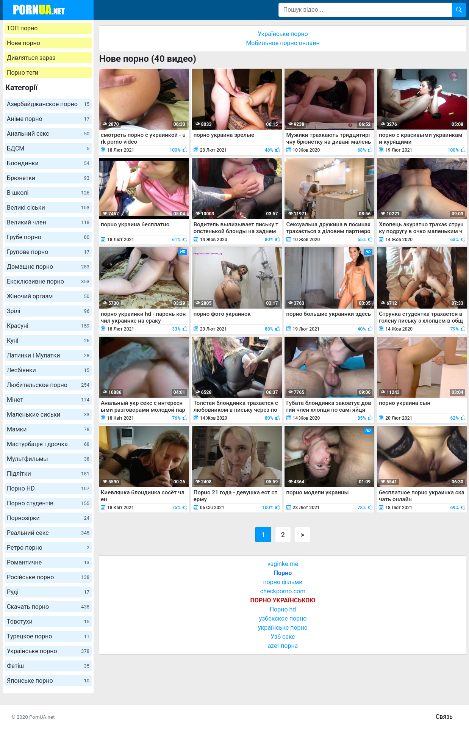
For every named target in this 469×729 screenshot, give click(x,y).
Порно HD (48, 488)
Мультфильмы (48, 458)
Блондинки (48, 163)
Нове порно (23, 43)
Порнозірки (48, 518)
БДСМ (48, 148)
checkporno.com (282, 591)
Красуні (48, 325)
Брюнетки (48, 178)
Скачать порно (48, 606)
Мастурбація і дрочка (48, 444)
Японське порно (48, 680)
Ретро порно (48, 547)
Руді (48, 592)
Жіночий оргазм (48, 296)
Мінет (48, 399)
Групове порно (48, 252)
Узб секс (282, 636)
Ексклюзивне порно (48, 281)
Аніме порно (48, 118)
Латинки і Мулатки (48, 355)
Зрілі (48, 311)
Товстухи (48, 621)
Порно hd (283, 609)
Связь (444, 716)
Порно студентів (48, 503)
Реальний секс (48, 532)
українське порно (283, 627)
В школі (48, 192)
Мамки (48, 429)
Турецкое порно (48, 636)
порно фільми (282, 582)
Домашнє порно (48, 266)
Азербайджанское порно (48, 104)
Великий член (48, 222)
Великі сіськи (48, 207)
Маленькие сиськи (48, 414)
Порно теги (22, 72)
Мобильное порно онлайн (282, 43)
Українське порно (48, 651)
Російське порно (48, 577)
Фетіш (48, 665)
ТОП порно (22, 28)
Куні (48, 340)
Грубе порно (48, 237)
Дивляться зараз (31, 57)
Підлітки (48, 473)
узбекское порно (283, 618)
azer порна (283, 645)
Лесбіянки (48, 370)
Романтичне (48, 562)
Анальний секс (48, 133)
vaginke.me (282, 564)
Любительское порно (48, 385)
